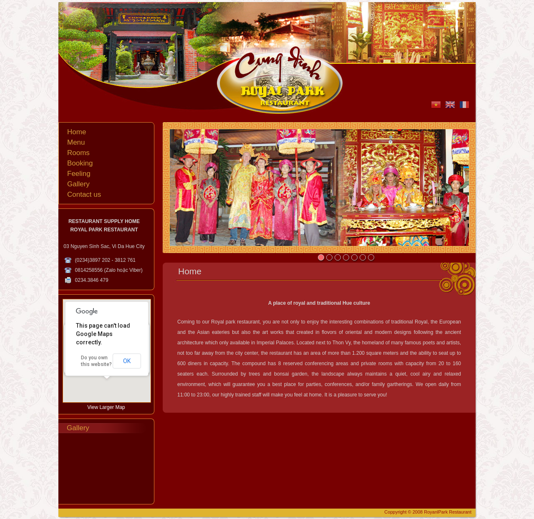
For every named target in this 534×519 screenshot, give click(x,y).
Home (76, 132)
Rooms (78, 153)
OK (127, 361)
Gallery (78, 184)
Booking (80, 163)
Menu (76, 142)
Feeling (79, 174)
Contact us (84, 194)
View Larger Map (106, 407)
